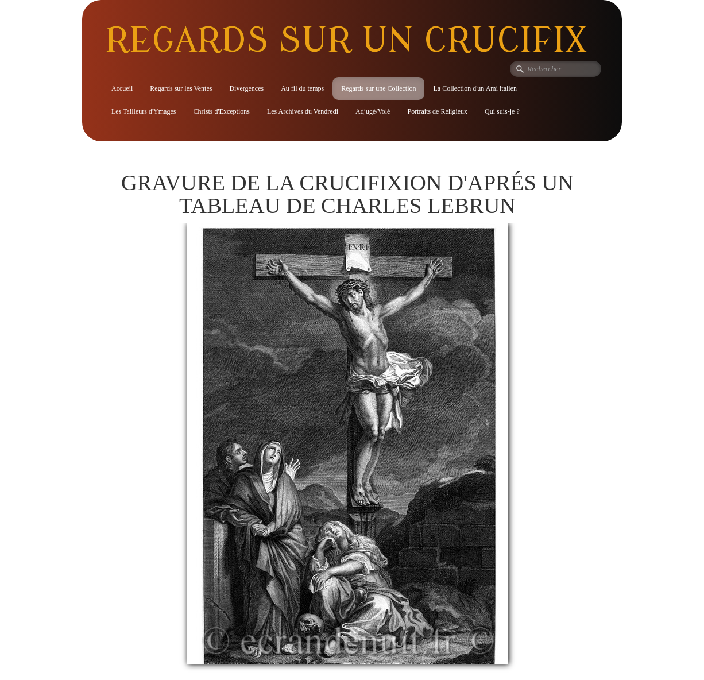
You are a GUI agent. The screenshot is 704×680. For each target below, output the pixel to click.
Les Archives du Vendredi (302, 111)
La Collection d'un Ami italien (474, 88)
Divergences (246, 88)
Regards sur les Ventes (181, 88)
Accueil (122, 88)
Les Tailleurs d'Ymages (143, 111)
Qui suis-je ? (502, 111)
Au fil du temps (302, 88)
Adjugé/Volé (372, 111)
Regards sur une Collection (378, 88)
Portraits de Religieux (437, 111)
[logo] (350, 39)
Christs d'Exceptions (221, 111)
